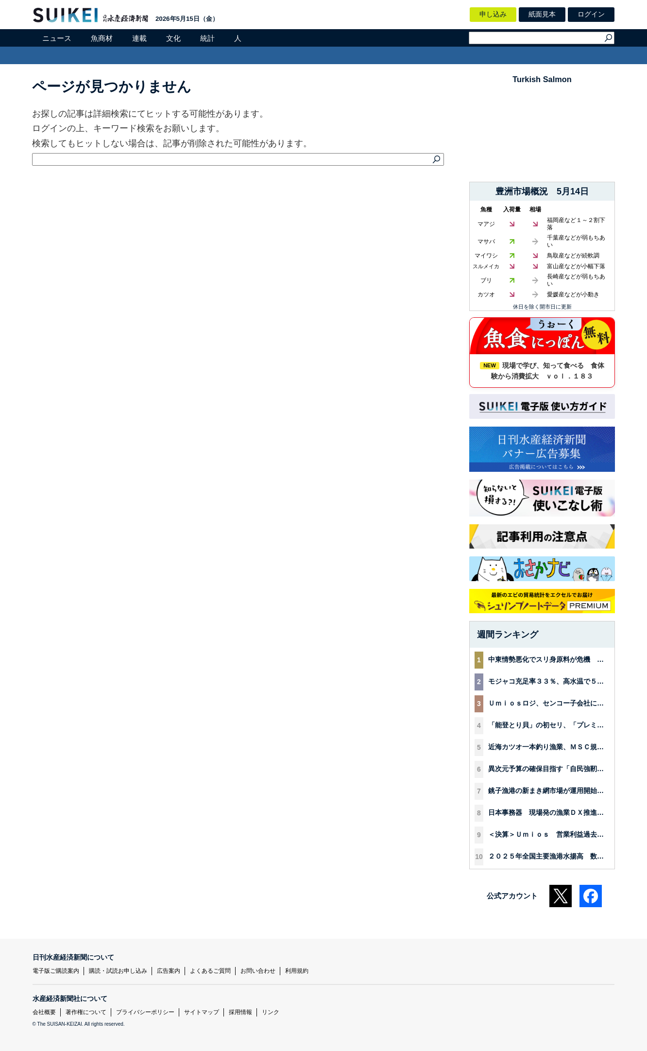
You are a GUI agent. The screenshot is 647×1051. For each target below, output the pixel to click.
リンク (270, 1012)
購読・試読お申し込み (118, 970)
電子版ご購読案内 (56, 970)
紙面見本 (542, 14)
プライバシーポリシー (145, 1012)
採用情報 (240, 1012)
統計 (207, 38)
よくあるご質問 (210, 970)
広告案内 (168, 970)
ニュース (56, 38)
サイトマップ (201, 1012)
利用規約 (296, 970)
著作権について (86, 1012)
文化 (173, 38)
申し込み (493, 14)
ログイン (591, 14)
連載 (139, 38)
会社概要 (44, 1012)
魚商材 (102, 38)
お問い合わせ (257, 970)
